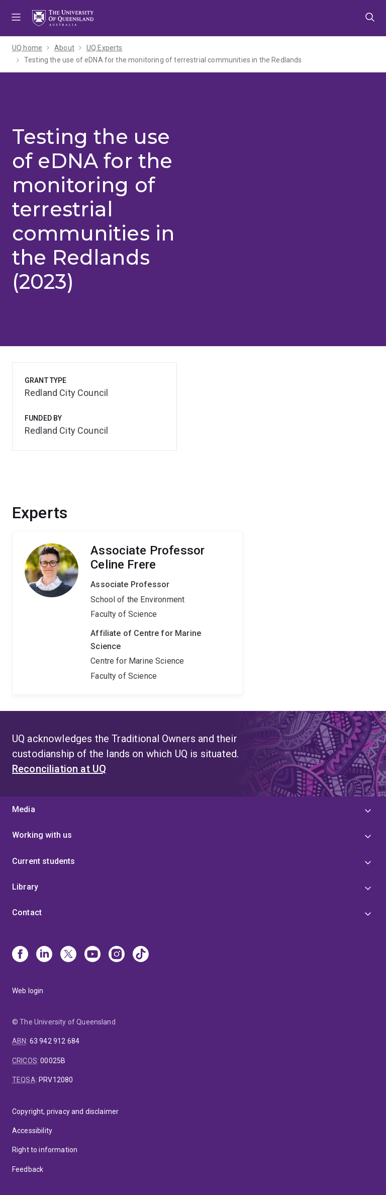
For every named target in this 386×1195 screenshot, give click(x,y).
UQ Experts (104, 48)
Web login (27, 991)
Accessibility (32, 1131)
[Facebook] (20, 955)
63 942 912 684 (54, 1041)
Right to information (44, 1150)
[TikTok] (141, 955)
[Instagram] (117, 955)
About (64, 48)
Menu (16, 18)
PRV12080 (56, 1080)
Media (23, 809)
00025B (52, 1061)
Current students (43, 861)
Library (25, 887)
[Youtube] (92, 955)
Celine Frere (127, 613)
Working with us (42, 835)
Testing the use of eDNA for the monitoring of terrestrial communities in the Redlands (163, 60)
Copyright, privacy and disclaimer (65, 1111)
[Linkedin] (44, 955)
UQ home (27, 48)
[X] (68, 955)
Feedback (27, 1169)
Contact (27, 912)
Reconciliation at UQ (59, 769)
